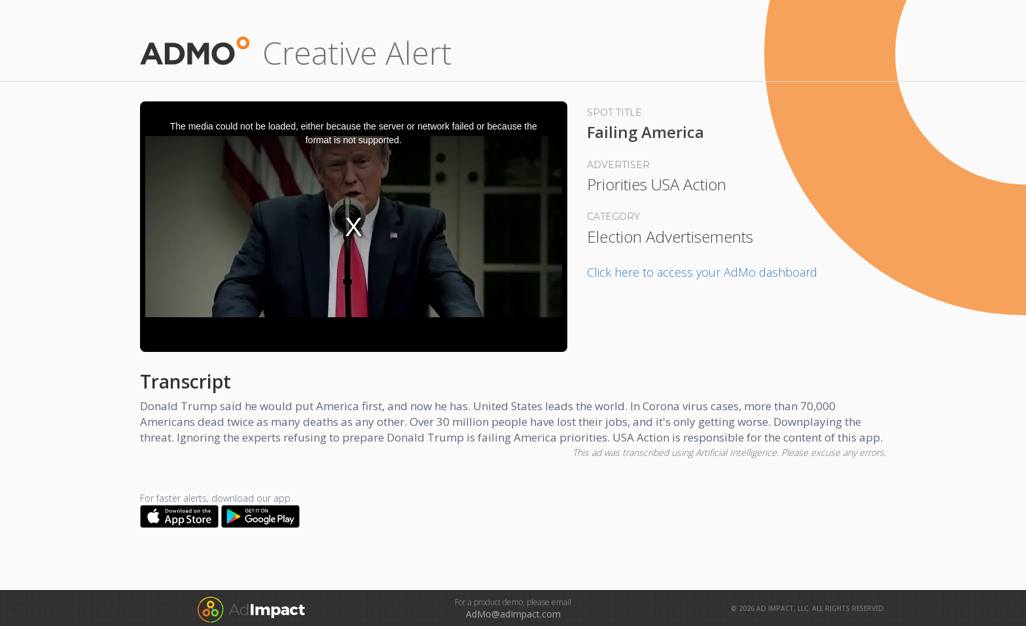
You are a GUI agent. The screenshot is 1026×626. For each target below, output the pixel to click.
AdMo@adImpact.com (513, 614)
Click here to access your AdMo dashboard (702, 272)
